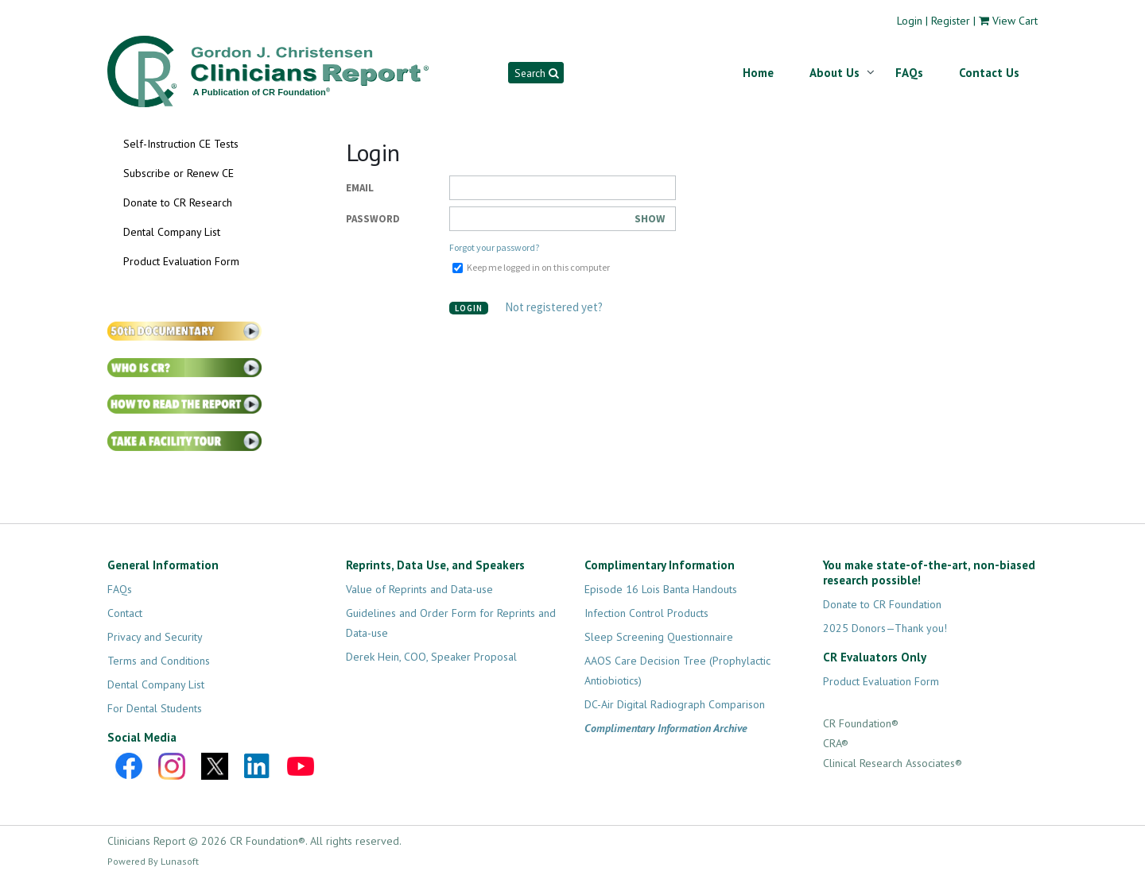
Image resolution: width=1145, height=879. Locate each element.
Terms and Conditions (158, 660)
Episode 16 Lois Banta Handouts (660, 589)
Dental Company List (171, 232)
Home (758, 72)
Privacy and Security (155, 637)
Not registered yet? (554, 306)
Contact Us (989, 72)
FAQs (909, 72)
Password (373, 219)
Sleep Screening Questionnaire (658, 637)
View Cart (1015, 20)
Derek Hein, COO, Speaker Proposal (431, 657)
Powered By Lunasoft (153, 861)
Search (536, 73)
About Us (834, 72)
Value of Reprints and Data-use (419, 589)
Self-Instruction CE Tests (181, 144)
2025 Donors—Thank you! (885, 628)
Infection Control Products (646, 613)
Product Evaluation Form (181, 261)
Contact (124, 613)
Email (360, 188)
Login (909, 20)
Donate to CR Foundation (882, 604)
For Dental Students (154, 708)
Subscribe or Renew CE (178, 173)
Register (950, 20)
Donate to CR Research (177, 202)
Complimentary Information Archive (665, 728)
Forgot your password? (494, 247)
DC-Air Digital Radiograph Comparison (674, 704)
